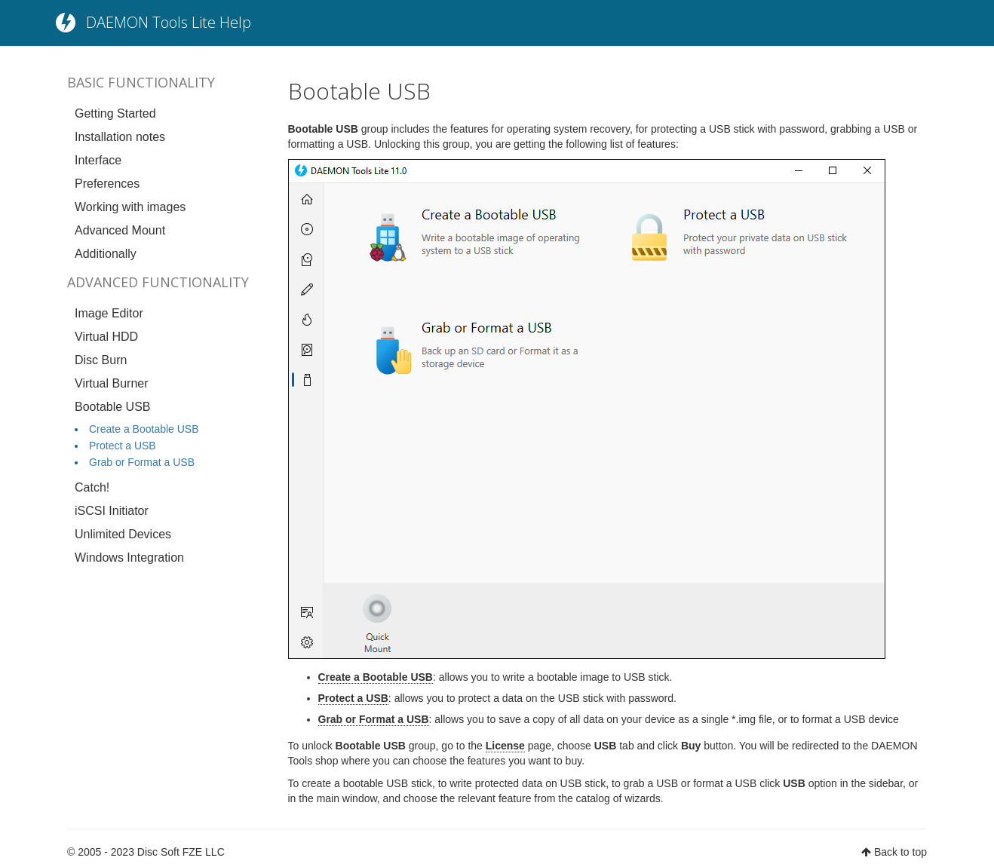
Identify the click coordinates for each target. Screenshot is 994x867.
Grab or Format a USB (142, 462)
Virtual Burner (112, 383)
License (505, 746)
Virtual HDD (106, 336)
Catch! (92, 487)
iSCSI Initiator (112, 510)
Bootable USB (113, 406)
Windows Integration (129, 557)
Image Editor (109, 313)
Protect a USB (122, 446)
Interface (98, 160)
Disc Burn (101, 360)
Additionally (106, 253)
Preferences (107, 183)
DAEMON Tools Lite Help (168, 22)
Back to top (900, 852)
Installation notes (120, 136)
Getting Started (115, 113)
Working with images (130, 207)
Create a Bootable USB (144, 429)
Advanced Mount (120, 230)
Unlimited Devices (123, 534)
